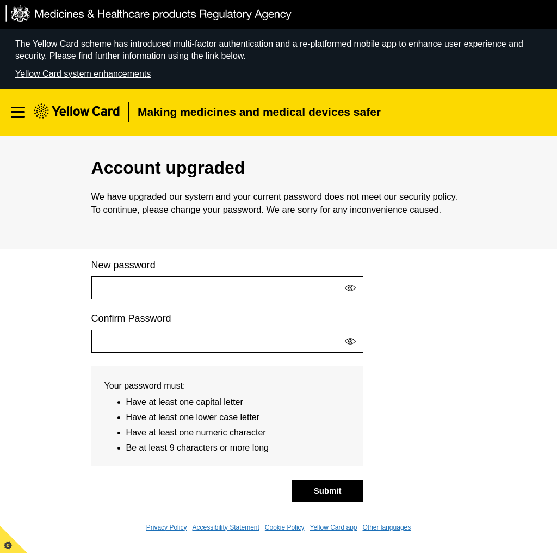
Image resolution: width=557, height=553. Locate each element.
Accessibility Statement (225, 527)
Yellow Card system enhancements (83, 73)
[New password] (227, 287)
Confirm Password (131, 318)
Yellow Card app (333, 527)
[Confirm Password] (227, 341)
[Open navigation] (18, 112)
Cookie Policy (285, 527)
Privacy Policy (166, 527)
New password (123, 265)
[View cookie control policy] (13, 539)
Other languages (387, 527)
